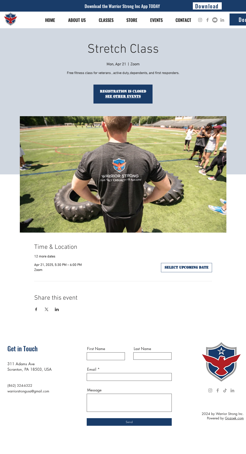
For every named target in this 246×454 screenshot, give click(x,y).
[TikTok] (225, 390)
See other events (123, 96)
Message (94, 390)
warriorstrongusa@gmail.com (28, 391)
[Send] (129, 422)
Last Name (142, 348)
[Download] (207, 5)
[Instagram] (200, 20)
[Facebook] (207, 20)
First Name (96, 348)
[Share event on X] (47, 309)
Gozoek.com (234, 418)
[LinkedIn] (222, 20)
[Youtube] (215, 20)
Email (91, 369)
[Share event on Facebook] (36, 309)
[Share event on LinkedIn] (57, 309)
